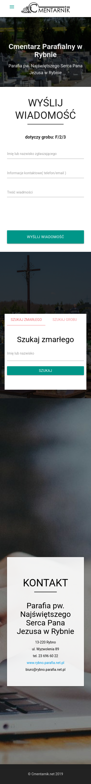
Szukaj (45, 371)
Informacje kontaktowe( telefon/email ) (36, 173)
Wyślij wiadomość (45, 237)
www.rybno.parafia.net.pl (45, 663)
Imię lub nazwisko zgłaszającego (32, 154)
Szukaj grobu (64, 320)
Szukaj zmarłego (26, 320)
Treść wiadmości (20, 192)
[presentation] (46, 213)
